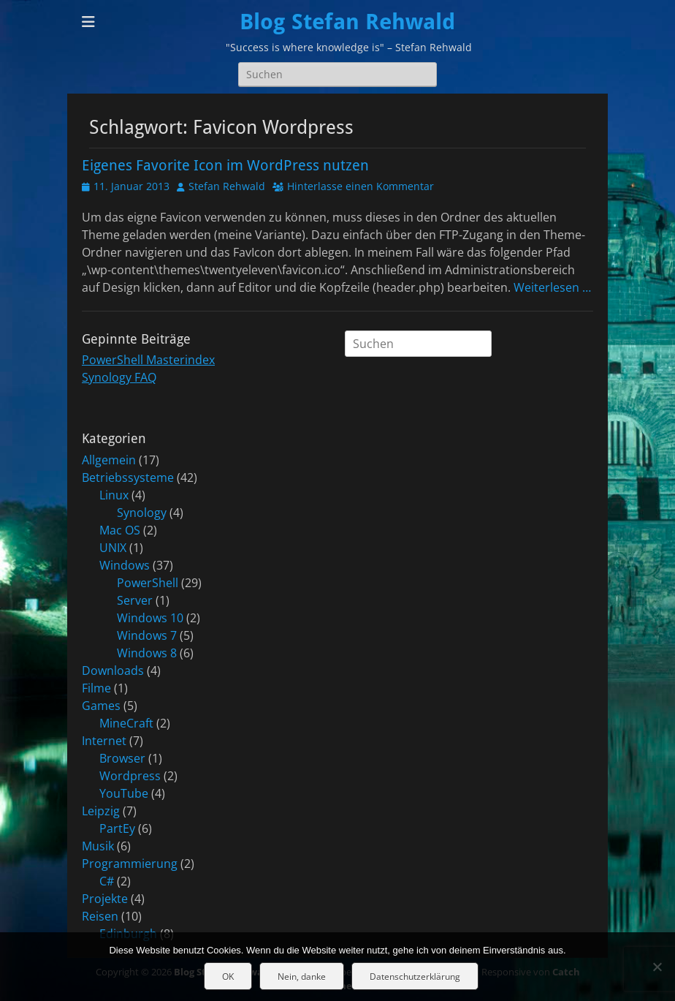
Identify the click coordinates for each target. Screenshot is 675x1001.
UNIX (112, 548)
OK (228, 976)
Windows (124, 565)
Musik (98, 846)
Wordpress (130, 776)
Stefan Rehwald (226, 186)
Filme (96, 688)
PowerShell (147, 583)
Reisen (100, 916)
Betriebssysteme (128, 477)
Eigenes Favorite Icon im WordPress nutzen (225, 165)
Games (101, 706)
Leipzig (101, 811)
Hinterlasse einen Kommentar (360, 186)
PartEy (117, 828)
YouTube (123, 793)
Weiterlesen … (552, 287)
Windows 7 (147, 635)
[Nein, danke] (656, 966)
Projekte (105, 899)
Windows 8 (147, 653)
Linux (114, 495)
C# (106, 881)
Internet (104, 741)
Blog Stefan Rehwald (347, 21)
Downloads (113, 670)
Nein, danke (302, 976)
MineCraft (126, 723)
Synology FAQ (119, 377)
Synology (142, 513)
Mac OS (119, 530)
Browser (122, 758)
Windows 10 (150, 618)
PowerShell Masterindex (148, 360)
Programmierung (130, 863)
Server (135, 600)
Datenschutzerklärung (415, 976)
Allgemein (109, 460)
